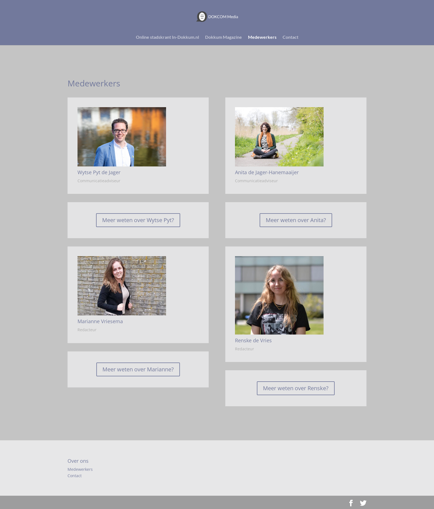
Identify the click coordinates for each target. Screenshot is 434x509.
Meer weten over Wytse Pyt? (138, 220)
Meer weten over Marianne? (138, 369)
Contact (290, 37)
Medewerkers (262, 37)
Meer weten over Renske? (296, 388)
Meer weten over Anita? (296, 220)
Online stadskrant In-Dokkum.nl (167, 37)
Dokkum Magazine (223, 37)
